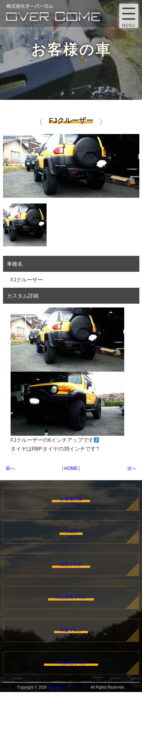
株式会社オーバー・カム (68, 739)
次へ (131, 468)
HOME (71, 468)
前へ (10, 468)
